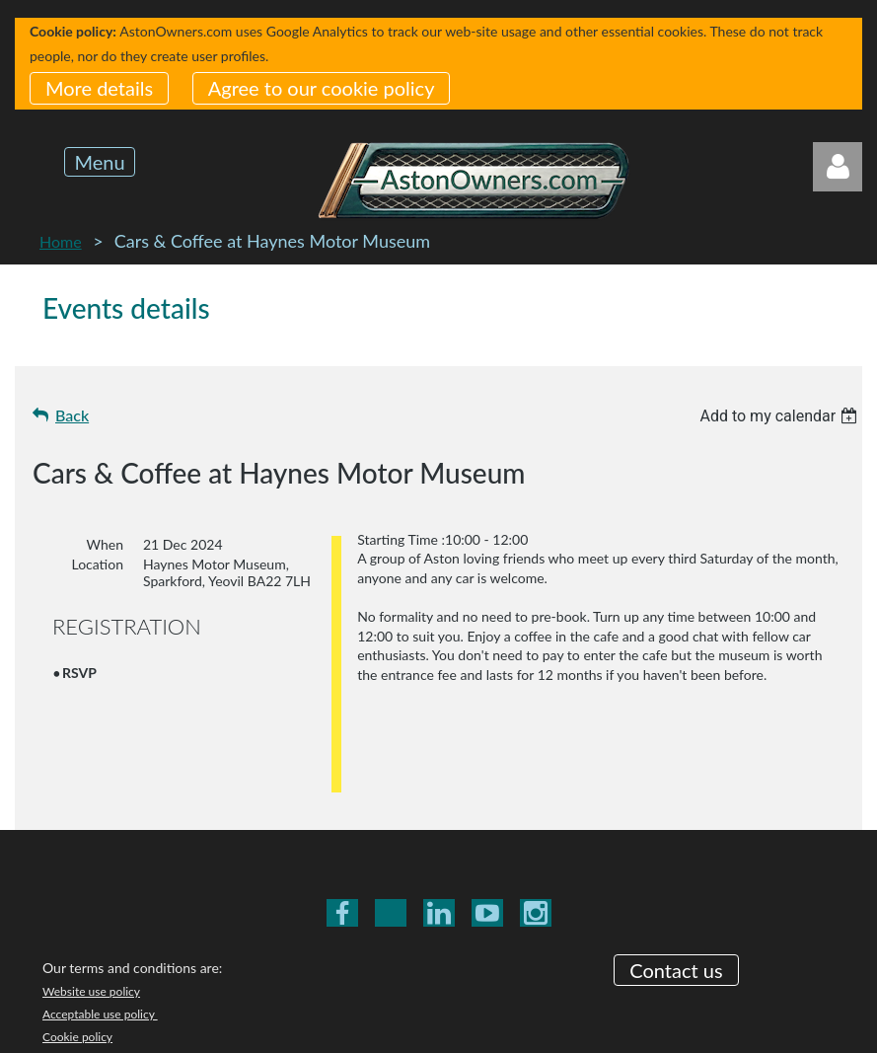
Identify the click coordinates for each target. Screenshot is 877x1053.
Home (60, 241)
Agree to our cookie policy (321, 88)
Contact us (675, 861)
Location (97, 564)
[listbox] (780, 416)
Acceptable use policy (100, 906)
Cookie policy (77, 929)
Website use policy (91, 883)
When (105, 544)
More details (99, 88)
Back (72, 415)
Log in (837, 166)
